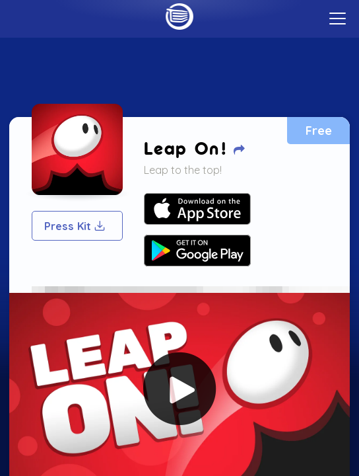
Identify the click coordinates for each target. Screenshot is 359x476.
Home (179, 16)
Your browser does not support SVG (197, 209)
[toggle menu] (337, 18)
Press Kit (75, 226)
